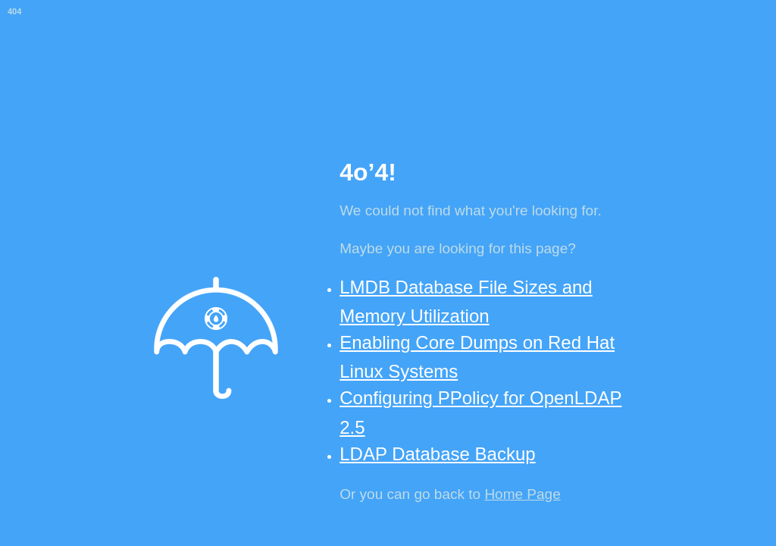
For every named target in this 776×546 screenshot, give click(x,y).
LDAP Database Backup (437, 454)
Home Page (522, 494)
